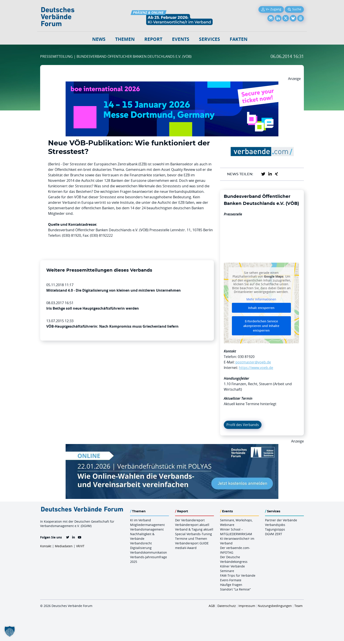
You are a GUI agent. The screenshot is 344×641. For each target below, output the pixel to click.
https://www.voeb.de (256, 367)
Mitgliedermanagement (147, 525)
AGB (212, 606)
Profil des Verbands (242, 424)
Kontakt (45, 546)
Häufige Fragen (231, 585)
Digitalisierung (141, 548)
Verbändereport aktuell (192, 525)
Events (180, 39)
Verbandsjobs (275, 525)
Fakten (238, 39)
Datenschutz (226, 606)
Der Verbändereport (190, 520)
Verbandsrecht (141, 543)
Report (153, 39)
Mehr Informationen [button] (261, 299)
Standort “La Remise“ (235, 589)
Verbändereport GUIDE (192, 543)
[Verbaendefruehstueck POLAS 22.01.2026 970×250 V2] (172, 446)
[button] (9, 631)
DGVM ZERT (273, 534)
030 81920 (246, 356)
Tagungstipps (275, 529)
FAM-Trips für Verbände (237, 575)
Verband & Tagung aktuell (194, 529)
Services (209, 39)
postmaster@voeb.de (253, 362)
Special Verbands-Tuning (193, 534)
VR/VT (80, 546)
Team (298, 606)
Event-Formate (230, 580)
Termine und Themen (191, 538)
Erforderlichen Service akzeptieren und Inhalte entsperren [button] (261, 325)
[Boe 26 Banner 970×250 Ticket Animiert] (172, 84)
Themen (125, 39)
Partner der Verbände (281, 520)
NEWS (99, 39)
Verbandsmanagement (147, 529)
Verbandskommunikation (148, 552)
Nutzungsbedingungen (275, 606)
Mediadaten (64, 546)
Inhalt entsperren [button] (261, 308)
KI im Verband (140, 520)
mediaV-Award (186, 548)
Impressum (246, 606)
